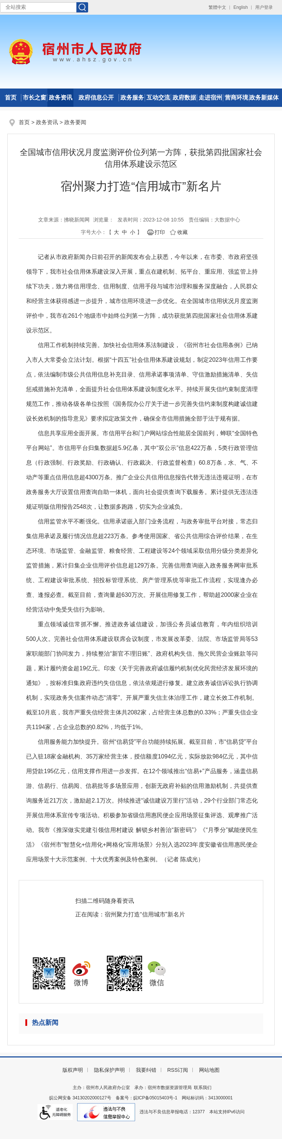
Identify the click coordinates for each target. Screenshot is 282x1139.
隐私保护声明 (109, 1070)
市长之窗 (34, 97)
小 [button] (132, 232)
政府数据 (184, 97)
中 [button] (124, 232)
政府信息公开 (96, 97)
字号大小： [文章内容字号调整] (93, 232)
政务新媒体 (264, 97)
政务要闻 (75, 122)
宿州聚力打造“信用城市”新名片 (145, 914)
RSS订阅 (177, 1070)
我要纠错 (146, 1070)
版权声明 (72, 1070)
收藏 (182, 232)
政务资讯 (60, 97)
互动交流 (158, 97)
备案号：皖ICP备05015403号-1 (146, 1097)
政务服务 (132, 97)
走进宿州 (210, 97)
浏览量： (103, 220)
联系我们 (203, 1087)
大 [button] (116, 232)
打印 (160, 232)
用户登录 (264, 7)
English (241, 7)
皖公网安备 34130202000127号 (80, 1097)
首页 (11, 97)
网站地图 (209, 1070)
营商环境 (236, 97)
